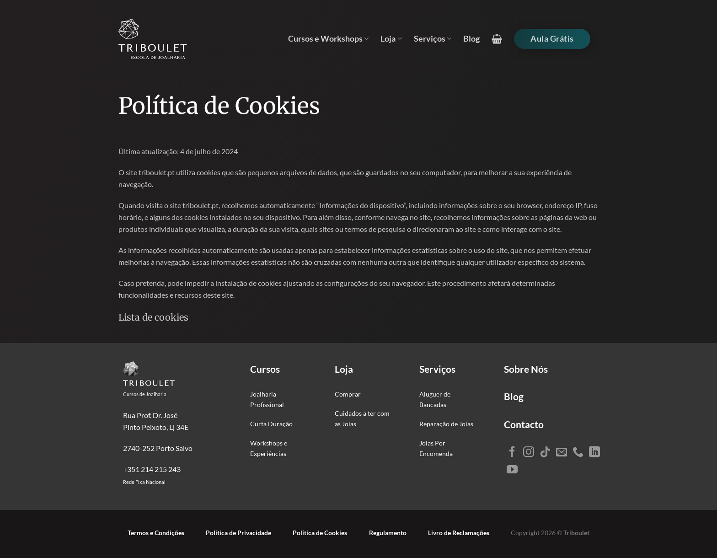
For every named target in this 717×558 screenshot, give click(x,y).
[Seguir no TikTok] (545, 452)
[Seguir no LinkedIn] (594, 452)
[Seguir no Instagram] (528, 452)
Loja (390, 38)
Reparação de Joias (446, 424)
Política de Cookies (320, 533)
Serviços (432, 38)
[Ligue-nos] (578, 452)
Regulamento (388, 533)
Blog (471, 38)
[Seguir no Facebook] (512, 452)
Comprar (348, 394)
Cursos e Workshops (328, 38)
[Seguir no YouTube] (512, 470)
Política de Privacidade (238, 533)
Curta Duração (271, 424)
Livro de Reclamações (458, 533)
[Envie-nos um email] (561, 452)
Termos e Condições (156, 533)
